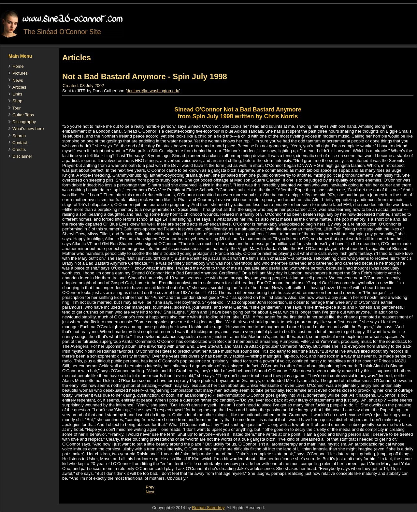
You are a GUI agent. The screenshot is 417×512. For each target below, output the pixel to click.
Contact (19, 142)
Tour (16, 108)
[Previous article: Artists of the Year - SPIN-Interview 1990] (150, 487)
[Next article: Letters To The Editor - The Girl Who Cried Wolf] (150, 492)
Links (17, 94)
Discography (24, 121)
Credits (19, 149)
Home (18, 66)
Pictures (20, 73)
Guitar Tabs (23, 114)
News (17, 80)
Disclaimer (22, 156)
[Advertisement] (177, 500)
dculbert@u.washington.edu (153, 90)
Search (19, 135)
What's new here (28, 128)
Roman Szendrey (208, 507)
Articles (19, 87)
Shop (17, 100)
